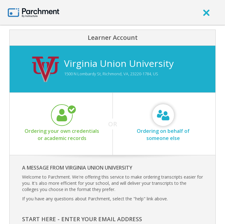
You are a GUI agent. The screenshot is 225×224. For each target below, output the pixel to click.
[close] (206, 12)
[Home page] (33, 12)
